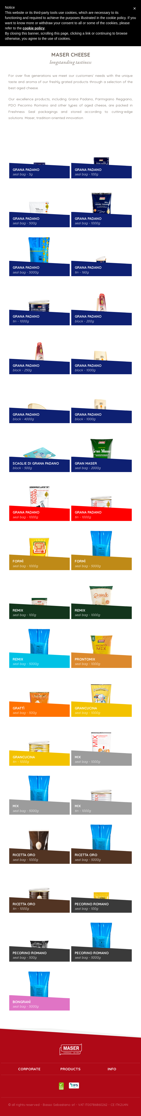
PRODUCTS (70, 1069)
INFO (112, 1069)
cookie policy (34, 28)
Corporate (29, 1069)
